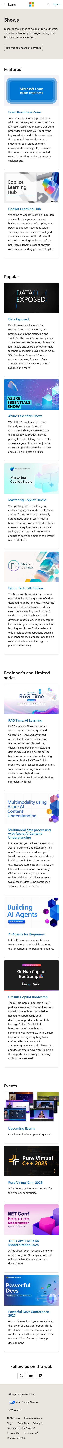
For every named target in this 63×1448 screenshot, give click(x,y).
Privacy (36, 1423)
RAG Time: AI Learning (25, 720)
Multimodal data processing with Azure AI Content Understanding (29, 833)
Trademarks (30, 1433)
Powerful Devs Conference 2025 (28, 1313)
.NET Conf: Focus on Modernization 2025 (23, 1242)
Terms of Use (13, 1433)
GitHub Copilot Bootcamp (28, 997)
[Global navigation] (3, 4)
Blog (9, 1423)
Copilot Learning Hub (24, 209)
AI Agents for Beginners (26, 934)
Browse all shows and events (23, 47)
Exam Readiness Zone (24, 112)
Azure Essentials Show (25, 416)
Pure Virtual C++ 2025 (25, 1182)
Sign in (56, 4)
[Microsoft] (31, 4)
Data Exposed (18, 319)
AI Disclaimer (13, 1418)
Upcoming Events (21, 1128)
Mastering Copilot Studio (27, 500)
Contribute (23, 1423)
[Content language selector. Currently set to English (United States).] (22, 1394)
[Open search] (48, 4)
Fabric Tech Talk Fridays (26, 588)
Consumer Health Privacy (20, 1428)
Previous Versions (33, 1418)
